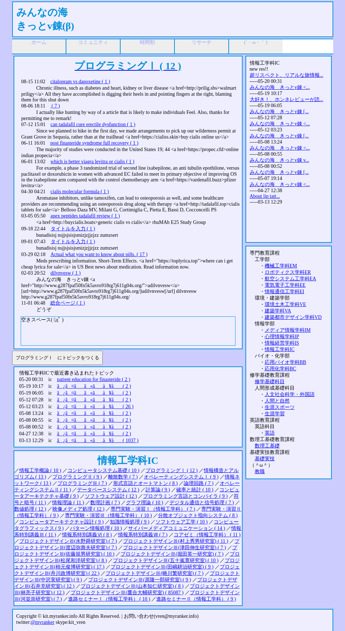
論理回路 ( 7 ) (198, 483)
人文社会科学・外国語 (290, 394)
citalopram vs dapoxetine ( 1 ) (80, 81)
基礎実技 (265, 458)
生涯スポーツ (280, 407)
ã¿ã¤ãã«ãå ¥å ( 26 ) (95, 406)
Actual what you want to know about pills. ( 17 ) (99, 254)
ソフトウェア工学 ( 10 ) (182, 522)
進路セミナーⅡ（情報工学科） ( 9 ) (196, 599)
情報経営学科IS (282, 343)
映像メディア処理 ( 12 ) (78, 509)
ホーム (38, 42)
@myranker (43, 622)
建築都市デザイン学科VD (293, 317)
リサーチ (202, 42)
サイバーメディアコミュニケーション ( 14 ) (176, 528)
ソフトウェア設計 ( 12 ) (111, 496)
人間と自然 (277, 401)
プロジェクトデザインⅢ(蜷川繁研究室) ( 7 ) (154, 573)
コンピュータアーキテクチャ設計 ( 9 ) (61, 522)
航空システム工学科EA (290, 278)
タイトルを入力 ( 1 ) (73, 228)
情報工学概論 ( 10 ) (40, 470)
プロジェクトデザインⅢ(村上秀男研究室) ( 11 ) (175, 541)
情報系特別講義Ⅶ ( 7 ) (143, 534)
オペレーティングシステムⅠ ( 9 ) (181, 477)
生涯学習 (275, 413)
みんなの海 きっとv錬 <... (280, 87)
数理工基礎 (267, 446)
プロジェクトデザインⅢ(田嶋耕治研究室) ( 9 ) (162, 567)
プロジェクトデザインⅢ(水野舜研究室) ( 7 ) (68, 541)
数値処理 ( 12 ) (30, 509)
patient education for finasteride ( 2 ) (93, 379)
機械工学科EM (281, 266)
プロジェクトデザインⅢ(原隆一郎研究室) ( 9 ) (139, 579)
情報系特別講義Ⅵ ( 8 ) (87, 534)
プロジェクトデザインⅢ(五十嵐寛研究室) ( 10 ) (165, 560)
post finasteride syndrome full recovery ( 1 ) (94, 143)
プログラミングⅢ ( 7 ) (82, 483)
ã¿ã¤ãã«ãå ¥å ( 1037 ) (98, 440)
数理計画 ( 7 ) (105, 502)
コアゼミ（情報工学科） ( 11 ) (207, 534)
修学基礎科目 (270, 381)
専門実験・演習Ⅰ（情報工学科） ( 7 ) (153, 509)
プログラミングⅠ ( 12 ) (172, 470)
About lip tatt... (265, 196)
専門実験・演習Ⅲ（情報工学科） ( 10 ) (108, 515)
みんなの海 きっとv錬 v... (279, 160)
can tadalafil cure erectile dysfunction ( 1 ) (93, 124)
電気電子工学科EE (285, 285)
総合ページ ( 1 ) (67, 303)
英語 (270, 433)
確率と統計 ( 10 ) (194, 489)
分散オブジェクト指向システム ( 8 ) (198, 515)
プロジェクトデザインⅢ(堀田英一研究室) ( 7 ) (172, 554)
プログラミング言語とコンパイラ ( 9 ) (185, 496)
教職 (260, 471)
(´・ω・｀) (255, 42)
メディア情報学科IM (288, 330)
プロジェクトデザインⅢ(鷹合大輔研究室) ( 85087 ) (127, 592)
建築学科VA (278, 311)
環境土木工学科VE (285, 304)
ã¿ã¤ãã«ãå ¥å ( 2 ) (94, 386)
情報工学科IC (280, 349)
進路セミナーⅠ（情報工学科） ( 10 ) (109, 599)
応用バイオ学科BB (285, 362)
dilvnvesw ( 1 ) (66, 273)
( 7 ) (55, 106)
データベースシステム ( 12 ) (108, 489)
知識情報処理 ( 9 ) (129, 522)
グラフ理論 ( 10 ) (144, 502)
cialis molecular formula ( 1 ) (80, 191)
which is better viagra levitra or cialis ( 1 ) (93, 161)
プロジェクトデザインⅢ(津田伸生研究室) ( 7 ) (174, 547)
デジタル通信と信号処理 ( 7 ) (201, 502)
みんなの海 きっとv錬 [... (279, 111)
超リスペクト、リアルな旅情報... (287, 75)
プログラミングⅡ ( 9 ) (77, 477)
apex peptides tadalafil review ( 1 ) (85, 216)
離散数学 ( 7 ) (123, 477)
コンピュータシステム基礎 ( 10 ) (103, 470)
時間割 (147, 42)
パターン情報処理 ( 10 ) (96, 528)
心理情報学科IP (282, 336)
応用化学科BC (280, 368)
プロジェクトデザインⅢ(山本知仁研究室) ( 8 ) (132, 586)
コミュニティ (93, 42)
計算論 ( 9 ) (158, 489)
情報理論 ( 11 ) (68, 502)
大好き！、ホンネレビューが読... (287, 99)
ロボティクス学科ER (288, 272)
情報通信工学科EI (284, 291)
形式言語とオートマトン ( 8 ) (145, 483)
